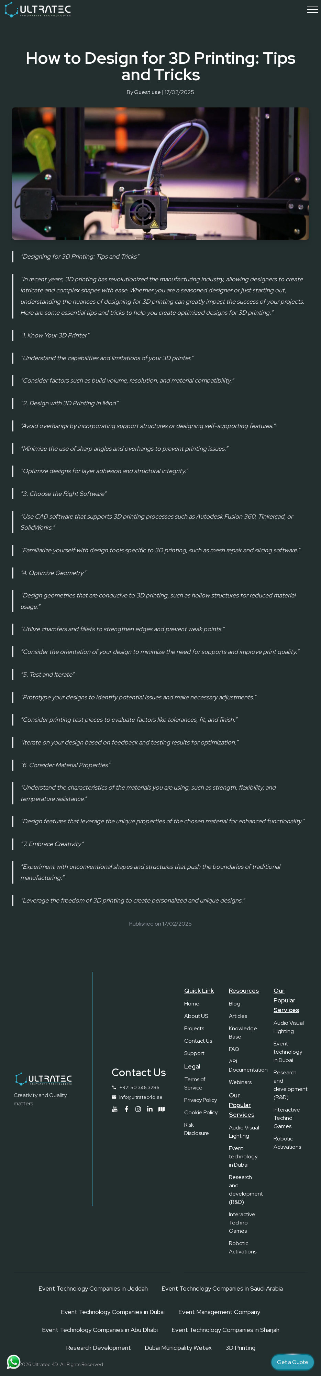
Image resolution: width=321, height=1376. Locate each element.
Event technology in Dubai (243, 1156)
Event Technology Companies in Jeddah (93, 1288)
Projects (194, 1028)
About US (196, 1016)
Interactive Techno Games (242, 1222)
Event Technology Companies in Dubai (113, 1312)
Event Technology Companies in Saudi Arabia (222, 1288)
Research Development (98, 1348)
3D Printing (240, 1348)
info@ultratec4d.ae (141, 1097)
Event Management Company (219, 1312)
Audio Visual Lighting (244, 1131)
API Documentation (246, 1065)
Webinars (240, 1082)
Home (191, 1003)
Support (194, 1053)
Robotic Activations (242, 1247)
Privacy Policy (200, 1100)
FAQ (234, 1049)
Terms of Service (195, 1083)
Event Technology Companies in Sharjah (225, 1330)
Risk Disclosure (196, 1129)
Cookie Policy (201, 1112)
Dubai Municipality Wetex (178, 1348)
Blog (234, 1003)
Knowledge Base (243, 1032)
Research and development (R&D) (246, 1190)
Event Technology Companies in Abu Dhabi (100, 1330)
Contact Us (198, 1040)
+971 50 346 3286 (139, 1087)
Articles (238, 1016)
